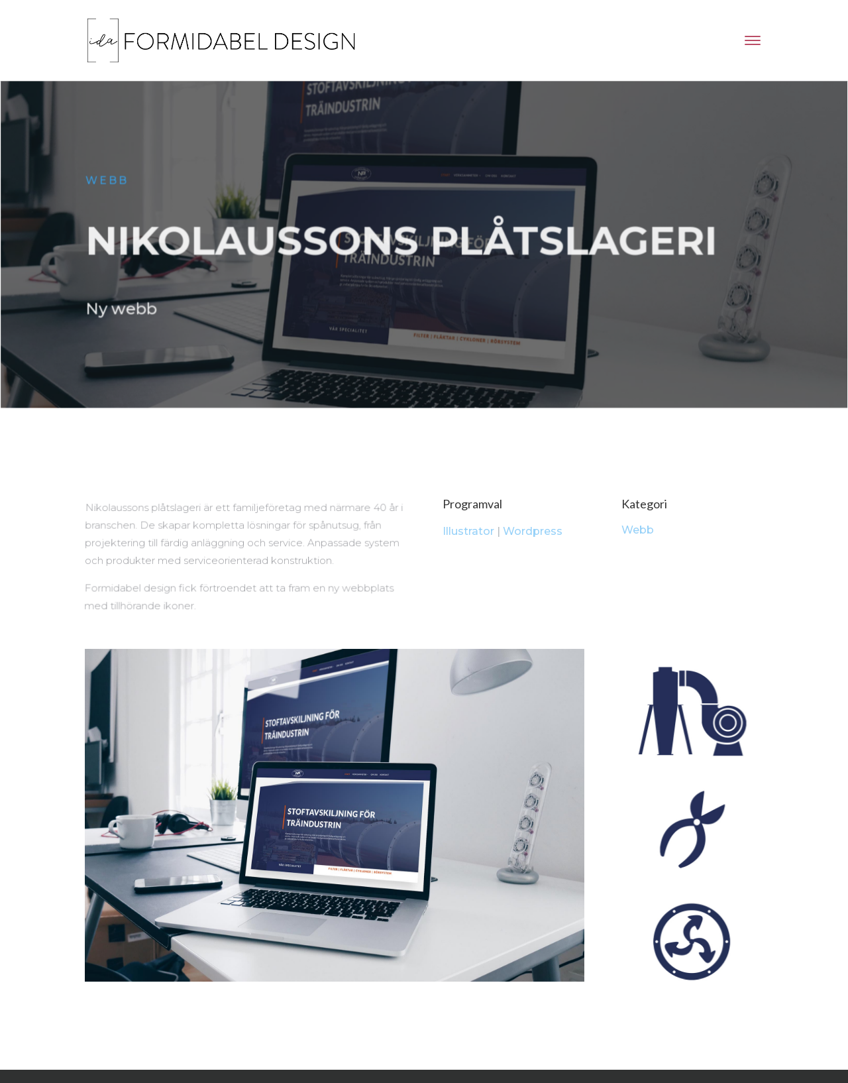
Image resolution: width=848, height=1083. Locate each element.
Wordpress (532, 531)
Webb (109, 182)
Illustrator (468, 531)
